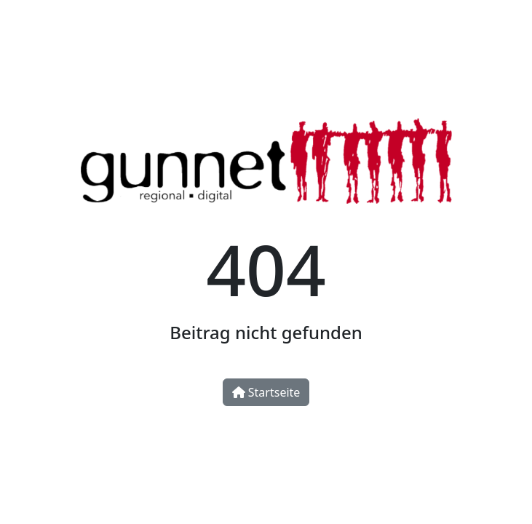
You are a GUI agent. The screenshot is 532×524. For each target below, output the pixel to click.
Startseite (266, 392)
